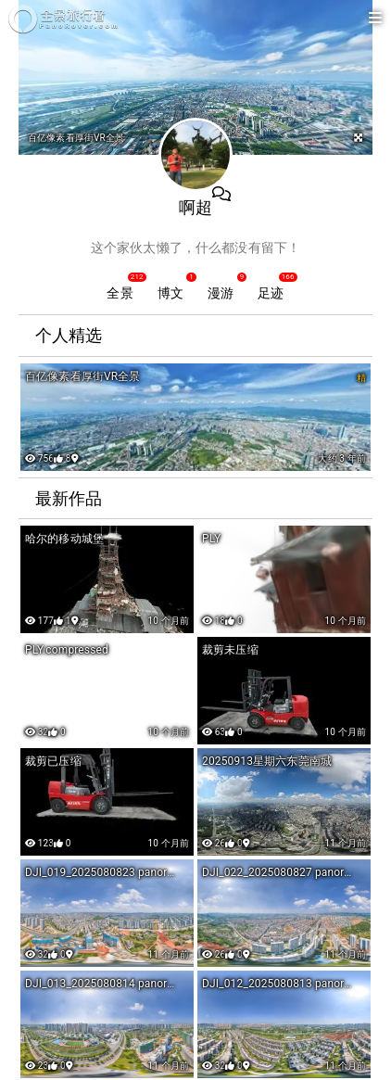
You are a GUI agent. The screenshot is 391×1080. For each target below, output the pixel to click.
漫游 (220, 293)
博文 (170, 293)
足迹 (271, 293)
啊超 (195, 207)
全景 (119, 293)
